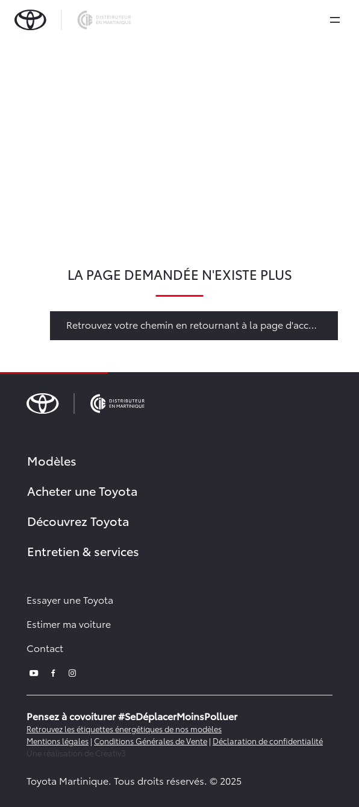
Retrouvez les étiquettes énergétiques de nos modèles (124, 728)
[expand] (335, 20)
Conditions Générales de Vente (150, 740)
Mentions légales (58, 740)
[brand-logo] (72, 20)
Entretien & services (83, 551)
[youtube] (34, 672)
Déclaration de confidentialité (268, 740)
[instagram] (72, 672)
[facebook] (53, 672)
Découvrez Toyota (78, 520)
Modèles (51, 460)
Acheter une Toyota (82, 490)
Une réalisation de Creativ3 (76, 752)
